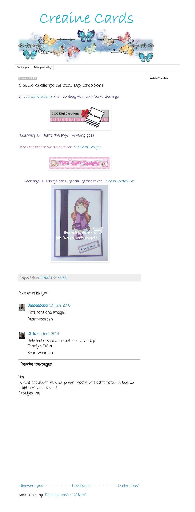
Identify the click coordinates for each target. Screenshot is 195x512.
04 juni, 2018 (48, 334)
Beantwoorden (40, 319)
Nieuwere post (32, 486)
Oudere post (128, 486)
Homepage (81, 486)
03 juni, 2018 (60, 305)
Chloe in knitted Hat (119, 181)
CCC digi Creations (37, 96)
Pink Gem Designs (87, 147)
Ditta (32, 334)
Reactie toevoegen (36, 364)
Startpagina (23, 67)
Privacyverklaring (42, 67)
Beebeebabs (38, 305)
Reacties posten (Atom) (65, 495)
